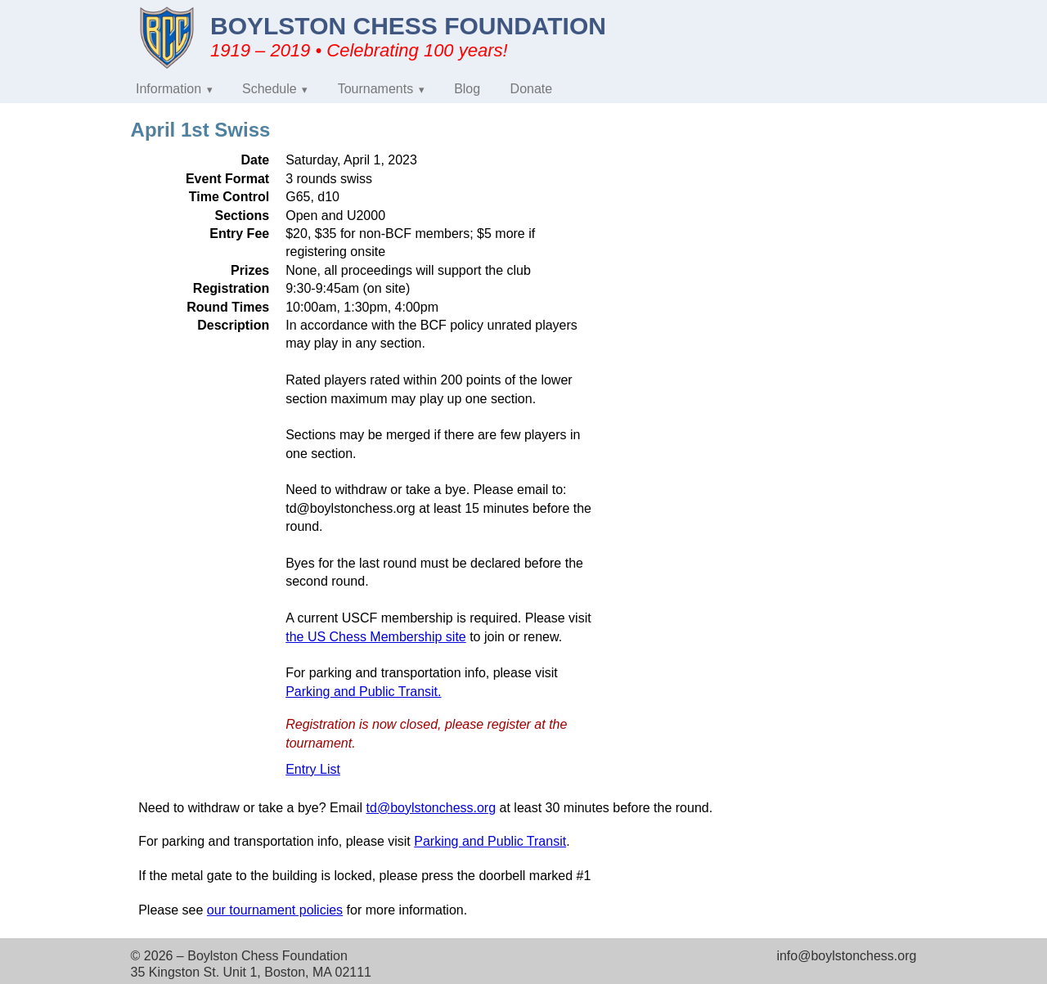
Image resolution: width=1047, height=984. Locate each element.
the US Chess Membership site (375, 637)
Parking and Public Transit (490, 841)
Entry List (312, 769)
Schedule (269, 89)
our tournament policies (275, 910)
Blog (467, 89)
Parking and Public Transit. (363, 692)
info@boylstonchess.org (846, 956)
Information (168, 89)
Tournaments (376, 89)
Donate (531, 89)
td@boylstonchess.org (431, 808)
